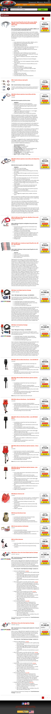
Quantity (43, 26)
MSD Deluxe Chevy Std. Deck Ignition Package (22, 623)
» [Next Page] (49, 19)
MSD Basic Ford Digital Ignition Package (21, 290)
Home (19, 4)
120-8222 (34, 591)
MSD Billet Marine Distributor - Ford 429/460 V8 (23, 399)
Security (34, 707)
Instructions (21, 707)
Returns (26, 706)
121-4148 (27, 601)
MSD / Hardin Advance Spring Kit (19, 80)
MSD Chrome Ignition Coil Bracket (19, 526)
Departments (32, 4)
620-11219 (31, 682)
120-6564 (36, 581)
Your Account (47, 2)
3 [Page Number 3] (47, 18)
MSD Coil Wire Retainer (17, 539)
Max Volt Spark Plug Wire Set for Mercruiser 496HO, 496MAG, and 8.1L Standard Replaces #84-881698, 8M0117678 (24, 23)
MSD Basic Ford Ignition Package (19, 324)
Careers (16, 707)
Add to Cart (45, 28)
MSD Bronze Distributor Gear (18, 512)
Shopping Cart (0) (33, 2)
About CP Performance (20, 706)
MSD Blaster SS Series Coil (17, 493)
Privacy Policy (29, 707)
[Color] (45, 297)
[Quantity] (47, 26)
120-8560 (27, 571)
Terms (29, 706)
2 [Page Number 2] (45, 18)
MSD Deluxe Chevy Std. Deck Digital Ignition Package (24, 552)
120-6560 (36, 652)
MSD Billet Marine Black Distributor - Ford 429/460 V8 (24, 359)
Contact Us (41, 2)
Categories (25, 4)
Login (49, 0)
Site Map (25, 707)
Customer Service (41, 4)
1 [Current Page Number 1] (43, 19)
